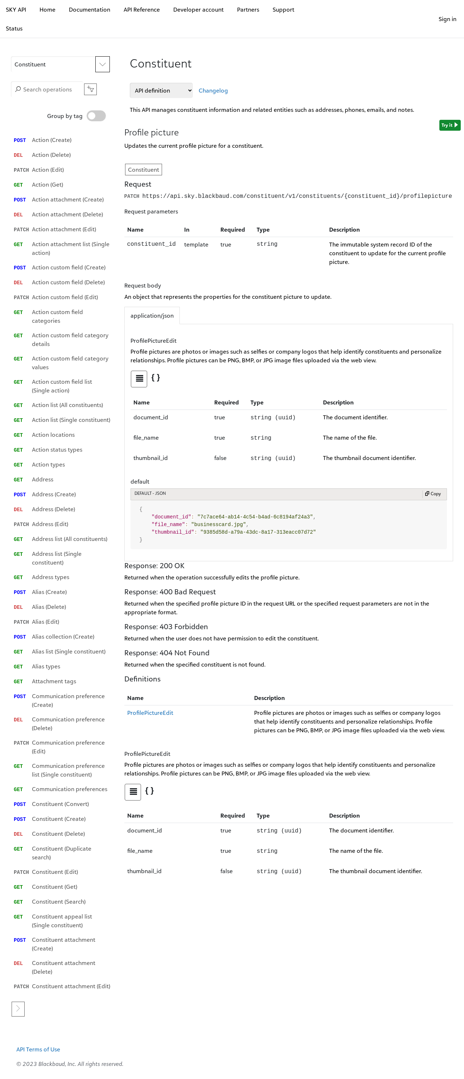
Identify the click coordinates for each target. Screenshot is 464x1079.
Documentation (89, 9)
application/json (152, 314)
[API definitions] (161, 90)
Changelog (213, 90)
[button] (53, 64)
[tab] (139, 378)
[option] (62, 140)
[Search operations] (47, 89)
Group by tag (76, 116)
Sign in (447, 19)
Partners (248, 9)
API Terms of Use (38, 1036)
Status (14, 28)
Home (47, 9)
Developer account (198, 9)
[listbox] (62, 557)
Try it (450, 125)
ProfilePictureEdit (150, 712)
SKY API (16, 9)
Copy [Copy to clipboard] (433, 493)
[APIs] (60, 64)
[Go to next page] (18, 996)
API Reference (142, 9)
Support (283, 9)
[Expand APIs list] (102, 64)
